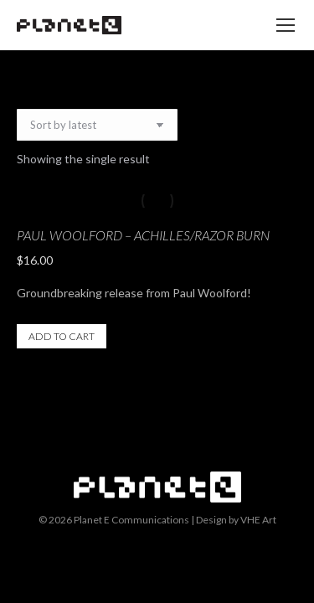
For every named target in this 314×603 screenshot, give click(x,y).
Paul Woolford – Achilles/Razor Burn (143, 235)
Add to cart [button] (61, 336)
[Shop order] (97, 125)
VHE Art (258, 519)
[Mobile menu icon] (285, 25)
